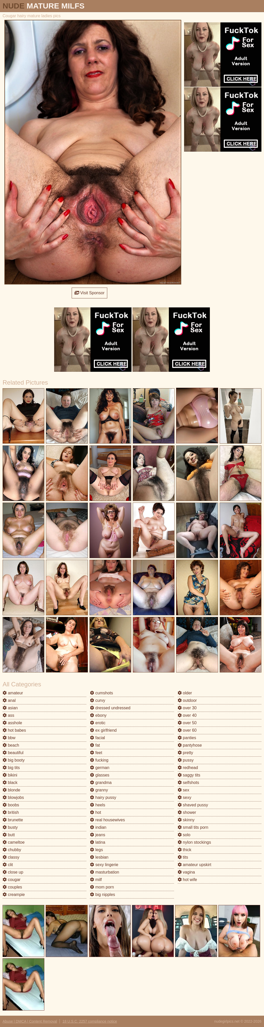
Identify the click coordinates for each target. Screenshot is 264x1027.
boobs (11, 805)
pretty (185, 752)
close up (13, 872)
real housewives (107, 820)
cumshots (101, 693)
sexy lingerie (104, 864)
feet (96, 752)
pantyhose (190, 745)
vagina (186, 872)
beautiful (13, 752)
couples (12, 887)
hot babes (14, 730)
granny (99, 790)
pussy (186, 760)
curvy (97, 700)
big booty (13, 760)
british (11, 812)
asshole (12, 723)
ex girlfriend (103, 730)
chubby (12, 850)
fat (95, 745)
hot (95, 812)
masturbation (104, 872)
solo (184, 835)
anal (9, 700)
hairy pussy (103, 797)
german (99, 767)
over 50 (187, 723)
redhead (188, 767)
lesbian (99, 857)
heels (97, 805)
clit (8, 864)
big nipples (102, 894)
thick (184, 850)
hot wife (187, 879)
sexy (184, 797)
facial (97, 738)
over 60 (187, 730)
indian (98, 827)
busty (10, 827)
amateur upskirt (194, 864)
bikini (10, 775)
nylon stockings (194, 842)
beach (11, 745)
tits (183, 857)
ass (8, 715)
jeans (97, 835)
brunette (13, 820)
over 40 (187, 715)
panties (187, 738)
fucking (99, 760)
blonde (11, 790)
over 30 (187, 708)
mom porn (102, 887)
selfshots (188, 782)
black (10, 782)
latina (97, 842)
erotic (97, 723)
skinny (186, 820)
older (185, 693)
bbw (9, 738)
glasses (99, 775)
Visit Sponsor (89, 293)
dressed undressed (110, 708)
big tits (11, 767)
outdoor (187, 700)
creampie (14, 894)
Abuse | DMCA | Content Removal (30, 1021)
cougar (11, 879)
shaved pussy (193, 805)
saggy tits (189, 775)
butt (9, 835)
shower (187, 812)
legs (96, 850)
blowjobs (13, 797)
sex (183, 790)
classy (11, 857)
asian (10, 708)
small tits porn (193, 827)
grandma (101, 782)
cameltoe (13, 842)
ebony (98, 715)
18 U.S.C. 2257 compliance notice (89, 1021)
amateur (13, 693)
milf (96, 879)
